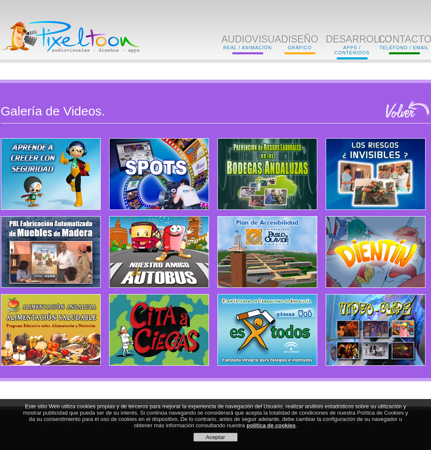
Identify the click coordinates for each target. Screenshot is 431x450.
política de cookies (270, 426)
